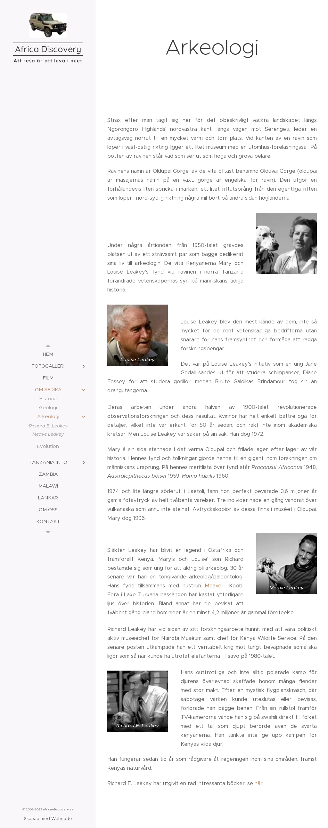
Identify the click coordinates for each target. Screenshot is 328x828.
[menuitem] (48, 354)
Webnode (61, 818)
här (259, 783)
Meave (211, 585)
